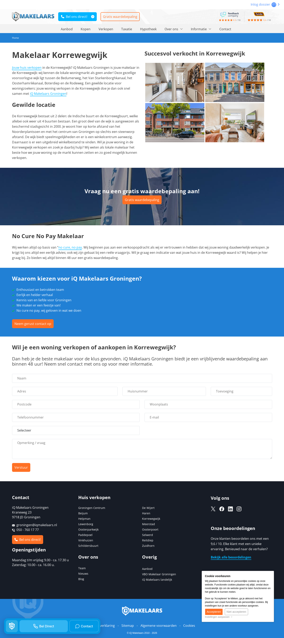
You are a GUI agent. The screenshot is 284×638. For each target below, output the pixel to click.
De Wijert (148, 508)
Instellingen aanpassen (218, 617)
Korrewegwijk (151, 519)
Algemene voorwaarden (158, 625)
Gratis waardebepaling (120, 16)
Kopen (86, 29)
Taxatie (126, 29)
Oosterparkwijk (88, 529)
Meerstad (148, 524)
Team (82, 568)
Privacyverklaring (102, 625)
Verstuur (21, 467)
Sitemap (127, 625)
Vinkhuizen (85, 540)
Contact (225, 29)
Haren (146, 513)
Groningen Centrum (91, 508)
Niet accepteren (236, 611)
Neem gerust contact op (32, 324)
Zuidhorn (148, 546)
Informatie (201, 29)
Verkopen (106, 29)
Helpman (84, 519)
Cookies (189, 625)
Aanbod (67, 29)
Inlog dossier (265, 4)
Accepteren (214, 611)
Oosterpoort (150, 529)
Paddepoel (85, 535)
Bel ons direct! (74, 16)
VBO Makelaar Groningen (159, 574)
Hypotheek (148, 29)
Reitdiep (147, 540)
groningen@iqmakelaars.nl (36, 525)
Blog (81, 579)
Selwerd (147, 535)
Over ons (174, 29)
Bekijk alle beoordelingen (231, 557)
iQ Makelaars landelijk (157, 579)
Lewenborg (85, 524)
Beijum (83, 513)
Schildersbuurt (88, 546)
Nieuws (83, 573)
